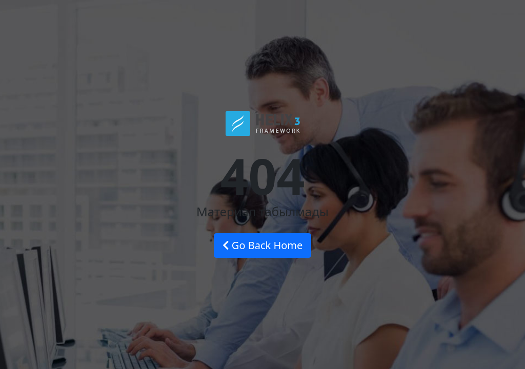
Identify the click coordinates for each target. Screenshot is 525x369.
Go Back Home (263, 245)
